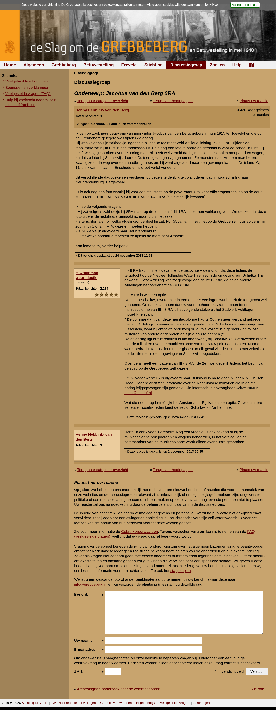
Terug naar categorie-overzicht (102, 101)
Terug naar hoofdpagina (173, 101)
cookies (92, 4)
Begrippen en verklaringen (27, 87)
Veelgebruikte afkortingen (26, 81)
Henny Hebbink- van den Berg (102, 110)
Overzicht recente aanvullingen (74, 703)
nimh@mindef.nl (138, 393)
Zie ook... (259, 689)
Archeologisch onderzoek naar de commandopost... (120, 689)
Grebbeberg (64, 64)
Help (237, 64)
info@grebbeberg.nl (90, 584)
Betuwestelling (98, 64)
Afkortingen (201, 703)
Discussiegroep (186, 64)
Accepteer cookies (245, 4)
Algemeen (33, 64)
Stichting (153, 64)
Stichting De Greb (34, 703)
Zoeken (217, 64)
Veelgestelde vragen (174, 703)
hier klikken (211, 4)
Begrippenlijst (145, 703)
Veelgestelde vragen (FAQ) (28, 93)
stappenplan (180, 571)
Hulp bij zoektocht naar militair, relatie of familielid (30, 102)
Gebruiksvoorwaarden (139, 531)
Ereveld (129, 64)
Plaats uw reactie (254, 101)
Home (10, 64)
